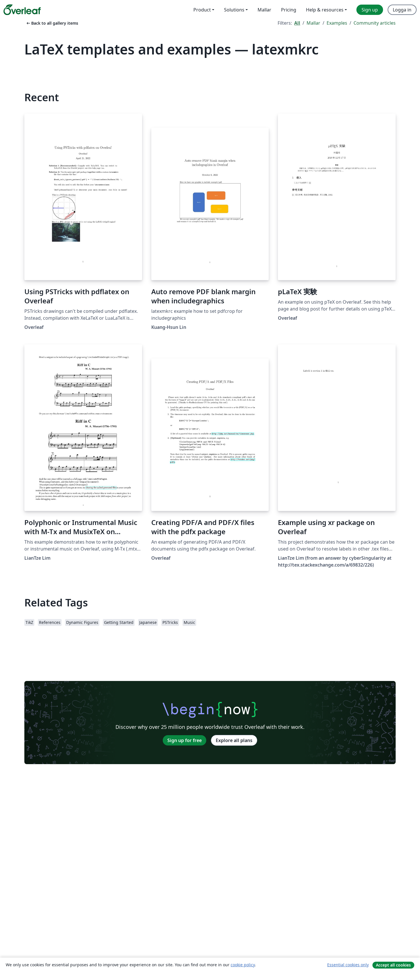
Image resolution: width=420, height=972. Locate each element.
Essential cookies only (348, 964)
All (297, 23)
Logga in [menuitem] (402, 10)
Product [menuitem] (202, 10)
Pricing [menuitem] (288, 10)
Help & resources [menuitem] (325, 10)
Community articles (375, 23)
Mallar (313, 23)
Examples (337, 23)
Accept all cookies (393, 965)
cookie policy (243, 964)
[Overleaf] (22, 9)
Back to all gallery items (51, 23)
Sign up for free (184, 740)
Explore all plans (234, 740)
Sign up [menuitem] (370, 10)
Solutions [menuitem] (234, 10)
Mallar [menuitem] (264, 10)
